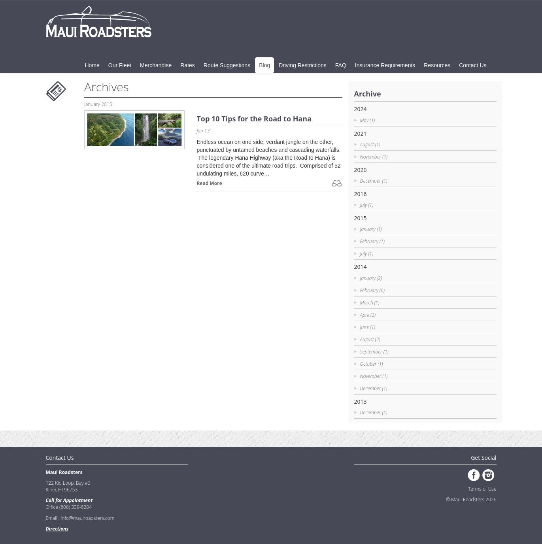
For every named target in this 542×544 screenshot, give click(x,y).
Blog (264, 65)
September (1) (374, 351)
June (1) (367, 327)
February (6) (372, 290)
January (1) (371, 229)
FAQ (340, 65)
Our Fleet (119, 65)
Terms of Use (482, 488)
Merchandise (156, 65)
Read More (209, 183)
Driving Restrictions (303, 65)
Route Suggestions (227, 65)
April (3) (368, 315)
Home (92, 65)
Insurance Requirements (385, 65)
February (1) (372, 241)
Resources (437, 65)
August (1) (370, 144)
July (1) (367, 205)
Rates (187, 65)
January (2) (371, 278)
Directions (57, 528)
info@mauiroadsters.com (88, 518)
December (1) (373, 181)
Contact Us (472, 65)
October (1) (371, 364)
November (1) (374, 156)
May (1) (367, 120)
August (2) (370, 339)
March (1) (370, 302)
